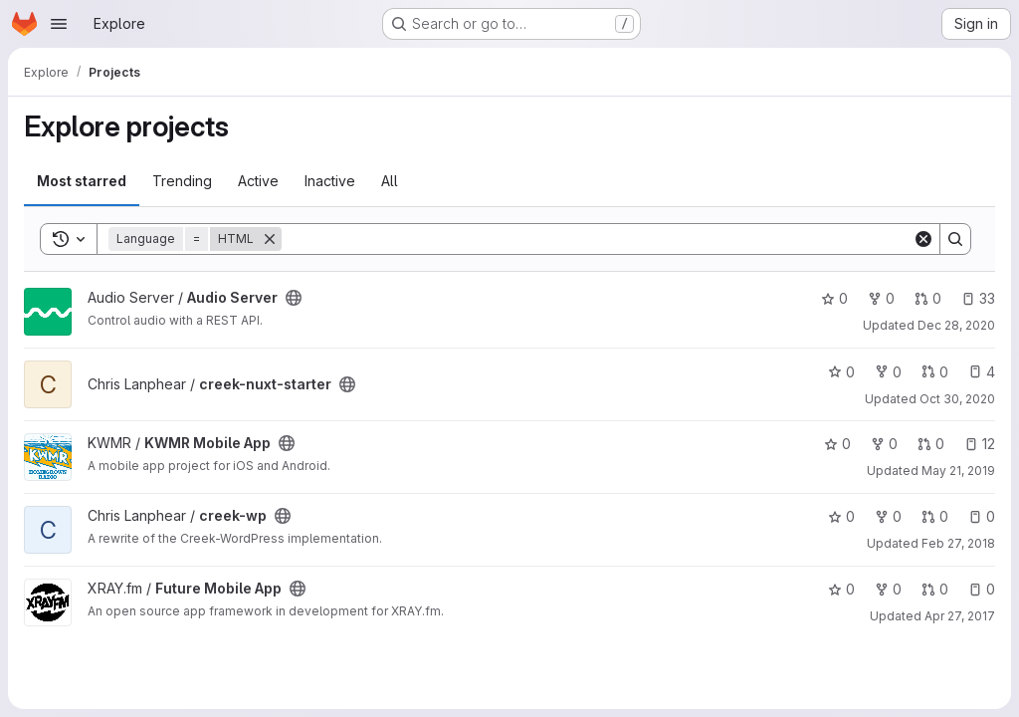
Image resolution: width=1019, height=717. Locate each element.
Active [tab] (258, 180)
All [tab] (389, 180)
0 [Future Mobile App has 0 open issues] (981, 589)
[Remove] (270, 239)
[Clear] (923, 239)
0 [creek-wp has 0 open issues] (981, 516)
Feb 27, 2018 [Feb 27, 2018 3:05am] (958, 543)
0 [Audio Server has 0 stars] (834, 298)
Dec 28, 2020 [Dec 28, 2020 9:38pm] (956, 325)
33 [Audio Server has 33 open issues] (978, 298)
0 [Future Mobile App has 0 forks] (888, 589)
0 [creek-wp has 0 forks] (888, 516)
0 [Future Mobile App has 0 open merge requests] (934, 589)
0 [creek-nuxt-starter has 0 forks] (888, 371)
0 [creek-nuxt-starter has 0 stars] (841, 371)
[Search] (597, 239)
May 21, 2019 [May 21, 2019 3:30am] (958, 470)
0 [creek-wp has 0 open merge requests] (934, 516)
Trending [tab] (182, 180)
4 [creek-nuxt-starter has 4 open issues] (981, 371)
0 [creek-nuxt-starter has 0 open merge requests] (934, 371)
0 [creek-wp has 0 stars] (841, 516)
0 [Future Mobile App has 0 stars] (841, 589)
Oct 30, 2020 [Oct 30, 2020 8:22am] (957, 398)
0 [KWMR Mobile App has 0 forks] (884, 443)
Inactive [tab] (330, 180)
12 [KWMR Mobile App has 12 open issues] (979, 443)
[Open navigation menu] (59, 24)
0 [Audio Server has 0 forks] (881, 298)
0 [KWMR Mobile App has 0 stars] (837, 443)
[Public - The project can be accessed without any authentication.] (294, 298)
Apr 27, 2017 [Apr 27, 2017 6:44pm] (959, 615)
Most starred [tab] (81, 180)
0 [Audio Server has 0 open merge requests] (928, 298)
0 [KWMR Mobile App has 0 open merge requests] (930, 443)
